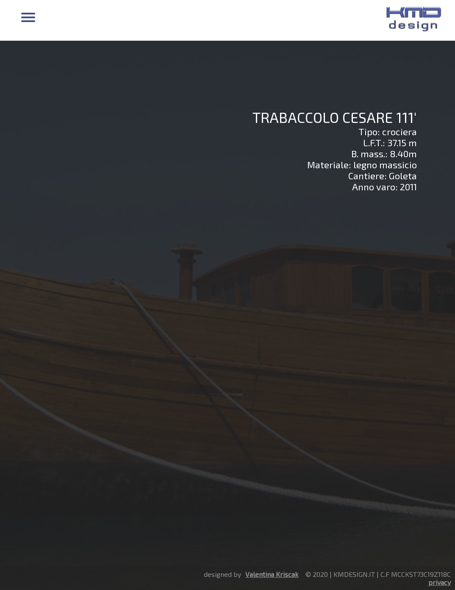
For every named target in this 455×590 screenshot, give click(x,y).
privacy (439, 582)
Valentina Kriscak (271, 574)
